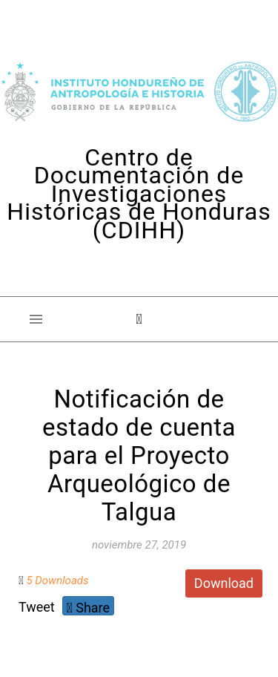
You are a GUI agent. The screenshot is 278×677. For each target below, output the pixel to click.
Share (88, 607)
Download (224, 583)
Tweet (37, 607)
